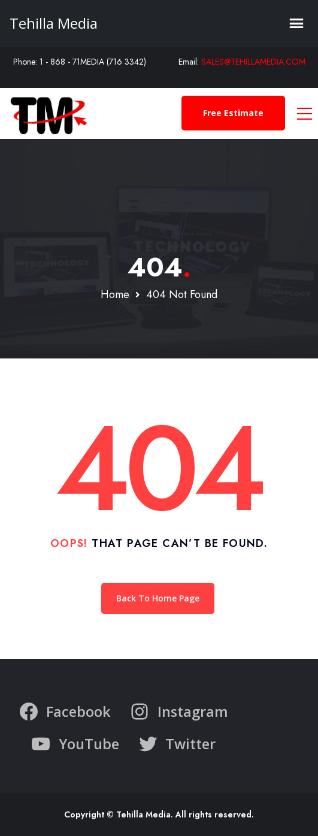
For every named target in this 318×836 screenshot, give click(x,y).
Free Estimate (233, 112)
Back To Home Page (157, 598)
